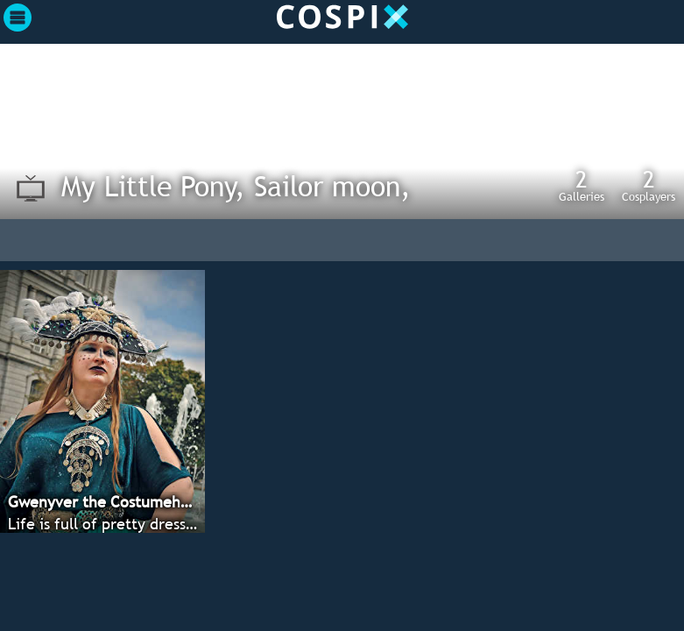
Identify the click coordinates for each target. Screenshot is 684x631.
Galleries (581, 185)
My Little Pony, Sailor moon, (236, 185)
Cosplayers (648, 185)
